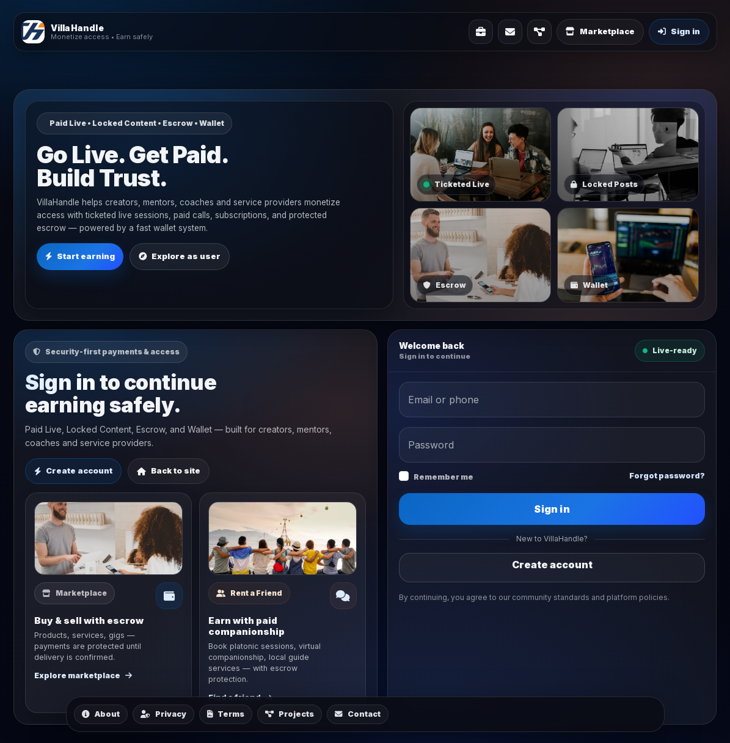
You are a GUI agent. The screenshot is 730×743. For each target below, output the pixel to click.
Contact (358, 714)
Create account (73, 470)
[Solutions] (481, 32)
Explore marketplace (83, 675)
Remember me (443, 476)
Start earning (80, 256)
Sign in (551, 509)
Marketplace (600, 31)
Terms (225, 714)
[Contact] (510, 32)
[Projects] (539, 32)
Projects (289, 714)
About (101, 714)
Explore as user (180, 256)
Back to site (168, 470)
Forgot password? (667, 475)
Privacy (163, 714)
